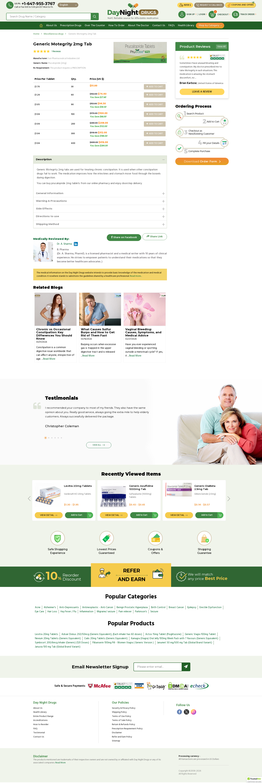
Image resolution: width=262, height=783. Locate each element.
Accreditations (40, 721)
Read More (49, 359)
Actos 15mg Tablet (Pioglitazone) (163, 635)
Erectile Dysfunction (211, 608)
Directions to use (48, 216)
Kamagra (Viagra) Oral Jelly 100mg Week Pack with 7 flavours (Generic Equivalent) (174, 639)
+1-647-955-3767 (38, 3)
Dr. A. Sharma (64, 244)
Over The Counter (95, 25)
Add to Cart (154, 85)
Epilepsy (191, 608)
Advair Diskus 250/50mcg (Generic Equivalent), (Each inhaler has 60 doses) (101, 635)
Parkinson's (141, 612)
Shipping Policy (119, 713)
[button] (254, 780)
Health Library (186, 25)
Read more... (136, 277)
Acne (37, 608)
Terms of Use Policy (121, 717)
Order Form (200, 161)
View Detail (47, 515)
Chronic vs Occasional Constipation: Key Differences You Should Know (54, 334)
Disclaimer (117, 733)
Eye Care (39, 612)
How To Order (116, 25)
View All (221, 46)
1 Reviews (56, 50)
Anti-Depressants (69, 608)
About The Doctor (138, 25)
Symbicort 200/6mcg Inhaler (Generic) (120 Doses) (62, 643)
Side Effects (44, 208)
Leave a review (202, 91)
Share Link (155, 237)
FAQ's (171, 25)
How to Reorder (40, 725)
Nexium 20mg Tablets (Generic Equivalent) (58, 639)
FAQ (35, 729)
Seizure (154, 612)
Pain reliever (125, 612)
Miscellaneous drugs (53, 33)
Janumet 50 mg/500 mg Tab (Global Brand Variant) (184, 643)
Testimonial (39, 733)
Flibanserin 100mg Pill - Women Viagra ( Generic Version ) (123, 643)
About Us (51, 25)
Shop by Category (209, 25)
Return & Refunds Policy (123, 725)
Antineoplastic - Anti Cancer (97, 608)
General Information (50, 192)
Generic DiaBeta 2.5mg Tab (204, 488)
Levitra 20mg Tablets (78, 486)
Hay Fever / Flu (68, 612)
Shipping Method (48, 224)
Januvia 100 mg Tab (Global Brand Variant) (57, 647)
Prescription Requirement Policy (127, 729)
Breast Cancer (176, 608)
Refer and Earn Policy (122, 737)
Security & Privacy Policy (123, 708)
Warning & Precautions (52, 200)
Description (44, 158)
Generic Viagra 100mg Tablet (200, 635)
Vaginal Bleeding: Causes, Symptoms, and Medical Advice (143, 333)
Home (36, 33)
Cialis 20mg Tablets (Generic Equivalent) (106, 639)
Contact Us (158, 25)
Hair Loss (52, 612)
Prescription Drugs (70, 25)
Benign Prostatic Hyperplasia (132, 608)
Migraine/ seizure (106, 612)
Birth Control (158, 608)
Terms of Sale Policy (122, 721)
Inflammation (86, 612)
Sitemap (116, 741)
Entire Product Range (43, 717)
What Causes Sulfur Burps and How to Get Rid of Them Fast (98, 333)
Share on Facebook (123, 237)
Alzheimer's (50, 608)
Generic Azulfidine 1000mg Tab (141, 488)
